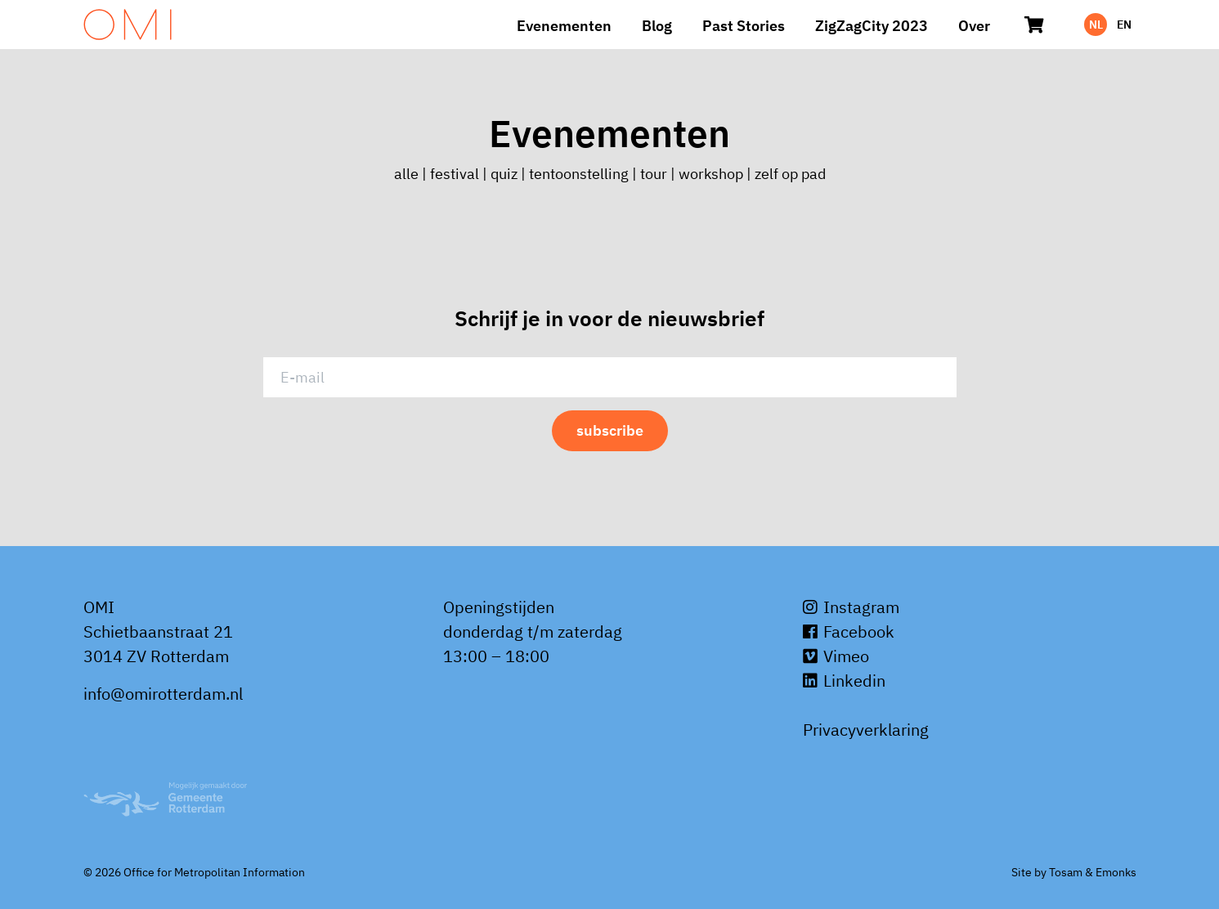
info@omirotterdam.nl (163, 694)
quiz (504, 173)
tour (653, 173)
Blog (657, 25)
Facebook (848, 631)
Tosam (1065, 872)
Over (974, 25)
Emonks (1116, 872)
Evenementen (564, 25)
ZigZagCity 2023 (871, 25)
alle (408, 173)
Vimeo (836, 656)
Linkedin (844, 680)
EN (1124, 24)
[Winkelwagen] (1035, 24)
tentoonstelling (579, 173)
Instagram (851, 607)
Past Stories (743, 25)
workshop (711, 173)
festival (454, 173)
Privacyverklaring (866, 730)
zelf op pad (790, 173)
